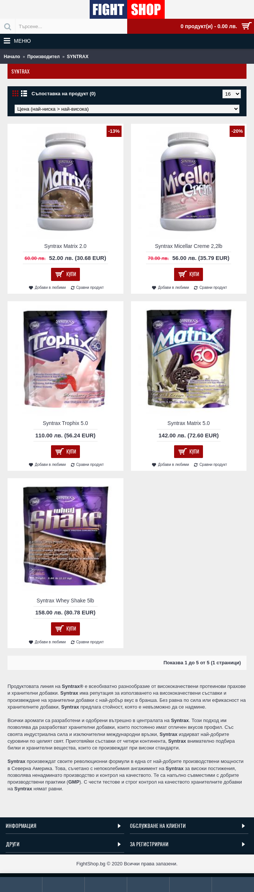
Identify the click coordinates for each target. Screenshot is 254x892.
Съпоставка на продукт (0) (64, 93)
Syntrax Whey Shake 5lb (65, 601)
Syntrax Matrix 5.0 (188, 423)
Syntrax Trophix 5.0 (65, 423)
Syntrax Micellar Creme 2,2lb (188, 246)
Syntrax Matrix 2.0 (65, 246)
